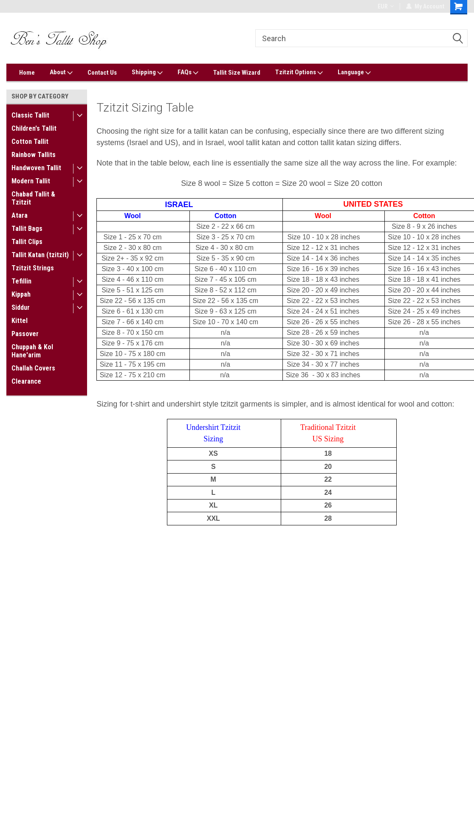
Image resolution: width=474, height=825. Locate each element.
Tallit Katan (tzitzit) (40, 255)
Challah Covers (33, 368)
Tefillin (21, 281)
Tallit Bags (26, 228)
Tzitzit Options (299, 72)
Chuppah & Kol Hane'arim (32, 351)
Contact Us (102, 72)
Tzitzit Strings (32, 268)
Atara (19, 215)
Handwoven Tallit (36, 168)
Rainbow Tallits (33, 155)
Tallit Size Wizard (236, 72)
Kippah (21, 294)
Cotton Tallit (29, 142)
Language (354, 72)
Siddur (20, 307)
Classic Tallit (30, 115)
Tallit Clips (26, 242)
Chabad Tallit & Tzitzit (33, 198)
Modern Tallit (30, 181)
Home (27, 72)
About (61, 72)
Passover (25, 334)
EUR (386, 6)
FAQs (188, 72)
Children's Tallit (33, 128)
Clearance (26, 381)
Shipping (147, 72)
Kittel (19, 321)
